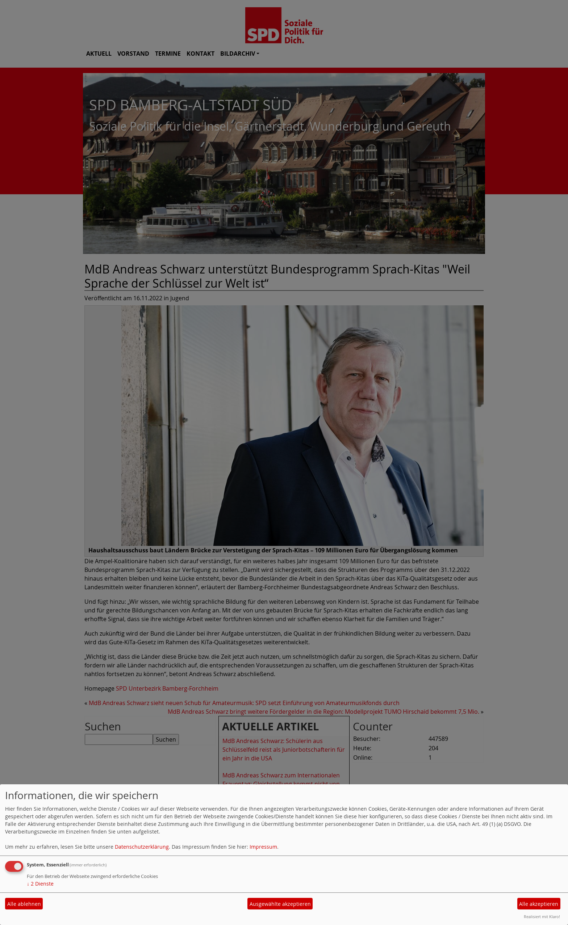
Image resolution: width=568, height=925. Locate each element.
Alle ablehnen (24, 903)
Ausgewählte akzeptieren (280, 903)
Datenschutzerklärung (142, 846)
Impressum (263, 846)
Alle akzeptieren (538, 903)
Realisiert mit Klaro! (542, 916)
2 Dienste (40, 883)
